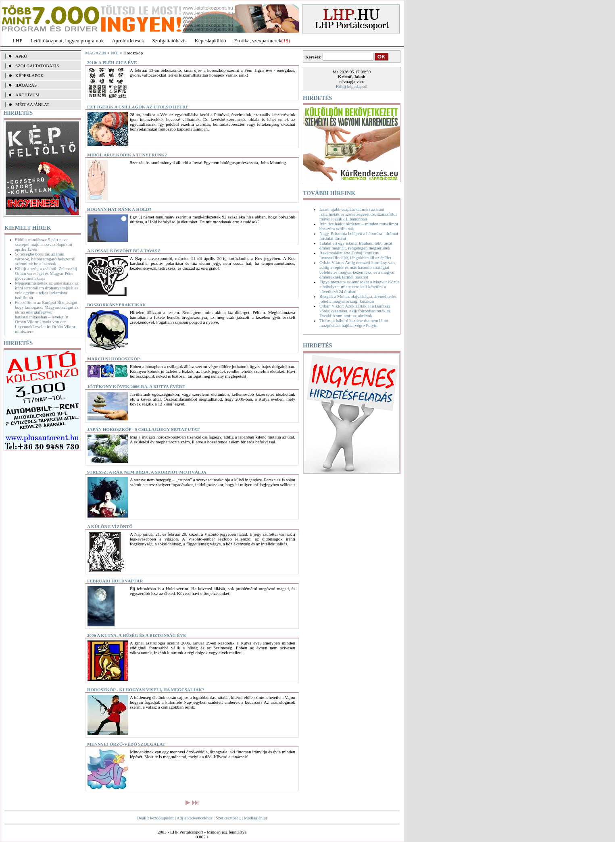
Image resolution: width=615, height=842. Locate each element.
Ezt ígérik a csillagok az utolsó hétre (137, 106)
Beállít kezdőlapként (155, 817)
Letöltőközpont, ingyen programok (67, 40)
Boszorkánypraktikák (116, 304)
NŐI (115, 52)
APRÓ (21, 56)
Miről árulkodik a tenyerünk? (127, 154)
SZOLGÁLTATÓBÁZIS (37, 65)
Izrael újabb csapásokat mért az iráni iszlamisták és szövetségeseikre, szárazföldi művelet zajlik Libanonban (358, 214)
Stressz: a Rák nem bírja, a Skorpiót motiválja (146, 472)
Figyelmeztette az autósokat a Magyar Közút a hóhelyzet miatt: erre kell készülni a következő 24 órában (359, 286)
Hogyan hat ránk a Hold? (119, 209)
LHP (18, 40)
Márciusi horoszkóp (113, 358)
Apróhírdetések (128, 40)
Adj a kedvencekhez (195, 817)
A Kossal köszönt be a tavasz (124, 250)
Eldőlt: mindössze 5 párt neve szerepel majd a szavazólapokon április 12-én (43, 244)
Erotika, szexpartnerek (257, 40)
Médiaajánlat (255, 817)
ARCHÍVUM (27, 94)
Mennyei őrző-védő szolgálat (126, 744)
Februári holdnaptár (115, 580)
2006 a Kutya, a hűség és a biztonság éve (136, 635)
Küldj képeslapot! (352, 86)
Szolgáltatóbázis (169, 40)
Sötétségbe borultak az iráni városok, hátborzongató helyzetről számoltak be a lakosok (45, 259)
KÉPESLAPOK (29, 75)
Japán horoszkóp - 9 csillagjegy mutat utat (143, 429)
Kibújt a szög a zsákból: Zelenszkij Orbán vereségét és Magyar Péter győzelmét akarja (46, 273)
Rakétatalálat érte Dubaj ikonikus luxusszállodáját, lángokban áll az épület (355, 255)
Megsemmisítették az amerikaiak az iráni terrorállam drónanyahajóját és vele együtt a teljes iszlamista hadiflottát (47, 290)
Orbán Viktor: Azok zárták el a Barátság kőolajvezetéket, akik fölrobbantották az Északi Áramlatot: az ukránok (355, 311)
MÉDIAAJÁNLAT (32, 104)
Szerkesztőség (228, 817)
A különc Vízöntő (110, 526)
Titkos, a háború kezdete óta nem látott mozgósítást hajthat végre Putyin (353, 323)
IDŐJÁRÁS (26, 85)
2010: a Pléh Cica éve (112, 62)
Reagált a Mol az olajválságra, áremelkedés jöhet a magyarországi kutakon (357, 299)
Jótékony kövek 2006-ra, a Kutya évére (136, 386)
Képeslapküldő (210, 40)
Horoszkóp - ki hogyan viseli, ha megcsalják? (145, 689)
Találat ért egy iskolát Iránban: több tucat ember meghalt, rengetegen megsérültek (355, 245)
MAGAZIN (95, 52)
